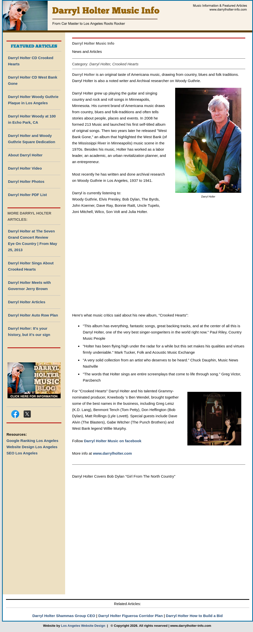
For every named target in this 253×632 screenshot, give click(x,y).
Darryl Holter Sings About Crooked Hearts (31, 266)
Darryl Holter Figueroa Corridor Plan (130, 616)
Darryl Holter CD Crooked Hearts (30, 61)
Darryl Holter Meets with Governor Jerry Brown (29, 285)
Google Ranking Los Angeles (32, 440)
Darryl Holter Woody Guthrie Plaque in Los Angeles (33, 100)
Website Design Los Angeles (31, 447)
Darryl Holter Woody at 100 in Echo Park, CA (32, 119)
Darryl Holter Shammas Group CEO (63, 616)
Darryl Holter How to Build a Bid (194, 616)
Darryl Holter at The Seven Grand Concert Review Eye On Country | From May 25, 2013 (32, 240)
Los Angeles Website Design (83, 626)
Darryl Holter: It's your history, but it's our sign (29, 331)
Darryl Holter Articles (26, 302)
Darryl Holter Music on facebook (112, 441)
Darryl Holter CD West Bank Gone (32, 80)
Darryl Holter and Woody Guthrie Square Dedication (31, 138)
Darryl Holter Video (25, 168)
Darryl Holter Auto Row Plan (33, 315)
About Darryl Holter (25, 155)
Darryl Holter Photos (26, 181)
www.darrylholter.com (112, 453)
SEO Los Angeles (21, 453)
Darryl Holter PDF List (27, 195)
